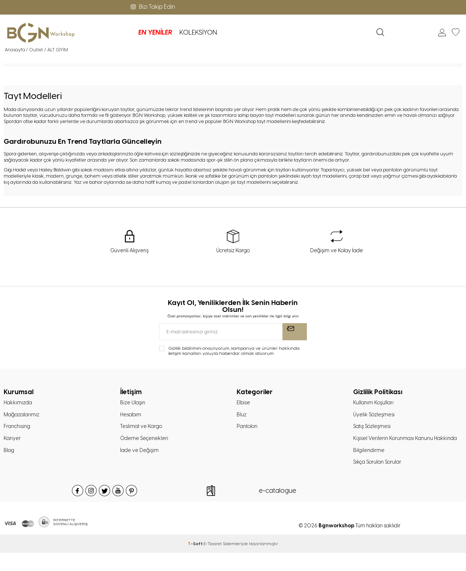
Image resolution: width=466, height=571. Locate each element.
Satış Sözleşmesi (373, 429)
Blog (9, 454)
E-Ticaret (213, 561)
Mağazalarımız (23, 416)
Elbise (244, 404)
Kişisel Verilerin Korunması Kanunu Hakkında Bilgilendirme (395, 455)
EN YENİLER (101, 32)
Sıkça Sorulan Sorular (380, 480)
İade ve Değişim (140, 454)
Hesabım (131, 416)
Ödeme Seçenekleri (145, 442)
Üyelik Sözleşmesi (375, 416)
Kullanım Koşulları (374, 404)
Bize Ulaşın (133, 404)
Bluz (242, 416)
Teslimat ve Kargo (142, 429)
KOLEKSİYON (143, 32)
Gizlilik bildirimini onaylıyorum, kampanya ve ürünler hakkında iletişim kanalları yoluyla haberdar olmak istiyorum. (234, 351)
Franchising (18, 429)
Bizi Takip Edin (152, 6)
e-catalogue (277, 509)
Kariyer (12, 442)
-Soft (196, 562)
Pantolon (248, 429)
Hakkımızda (19, 404)
